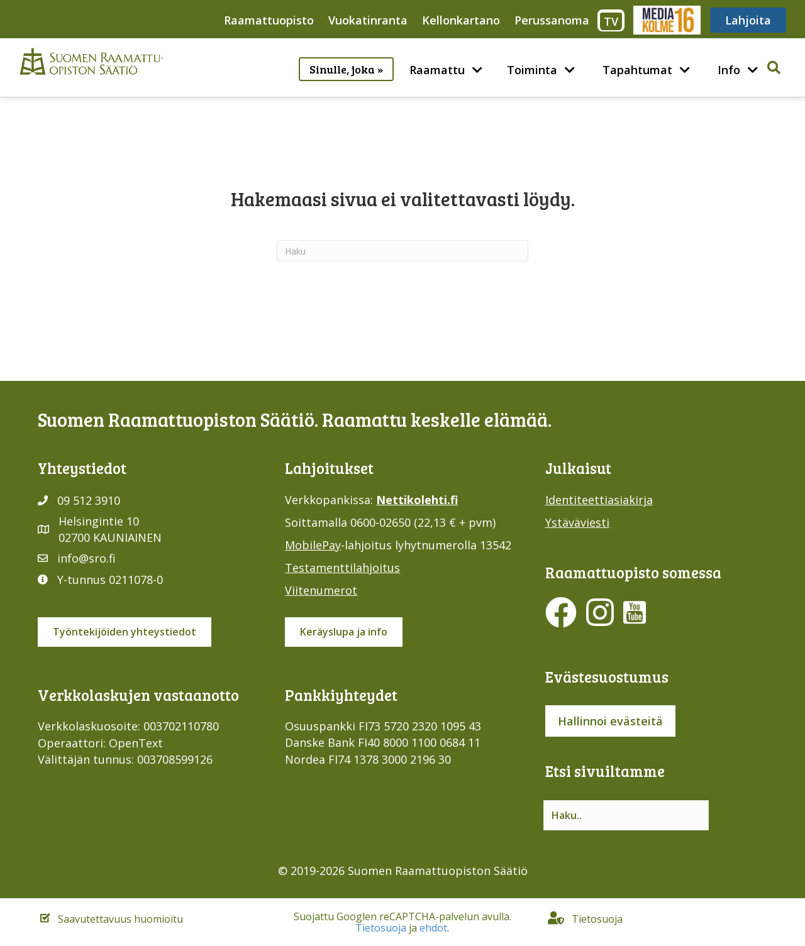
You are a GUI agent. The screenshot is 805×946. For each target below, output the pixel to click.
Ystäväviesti (577, 522)
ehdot (433, 928)
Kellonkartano (461, 20)
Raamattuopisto (269, 20)
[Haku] (402, 250)
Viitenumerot (321, 590)
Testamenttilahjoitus (342, 567)
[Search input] (626, 815)
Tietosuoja (380, 928)
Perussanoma (551, 20)
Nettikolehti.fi (417, 499)
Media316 (666, 20)
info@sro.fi (86, 558)
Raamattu (437, 69)
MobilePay (313, 545)
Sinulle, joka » (346, 69)
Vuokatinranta (368, 20)
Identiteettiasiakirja (599, 499)
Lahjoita (748, 20)
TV (611, 21)
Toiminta (532, 69)
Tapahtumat (637, 69)
